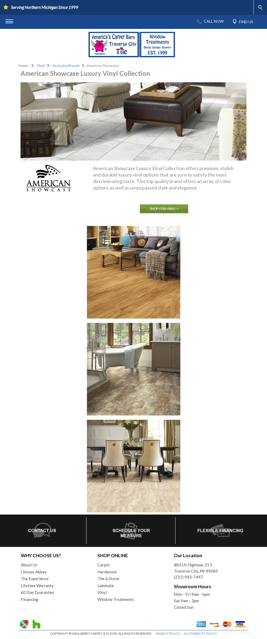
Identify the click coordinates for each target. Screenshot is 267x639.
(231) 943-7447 (188, 576)
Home (23, 65)
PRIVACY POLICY (168, 633)
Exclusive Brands (66, 65)
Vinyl (41, 65)
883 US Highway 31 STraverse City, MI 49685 (196, 567)
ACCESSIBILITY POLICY (200, 633)
